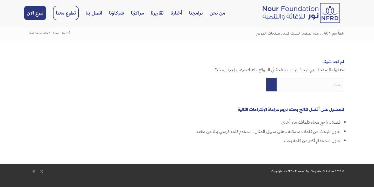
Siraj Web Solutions (322, 171)
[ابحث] (305, 84)
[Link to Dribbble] (34, 172)
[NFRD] (301, 13)
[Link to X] (41, 172)
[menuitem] (217, 13)
